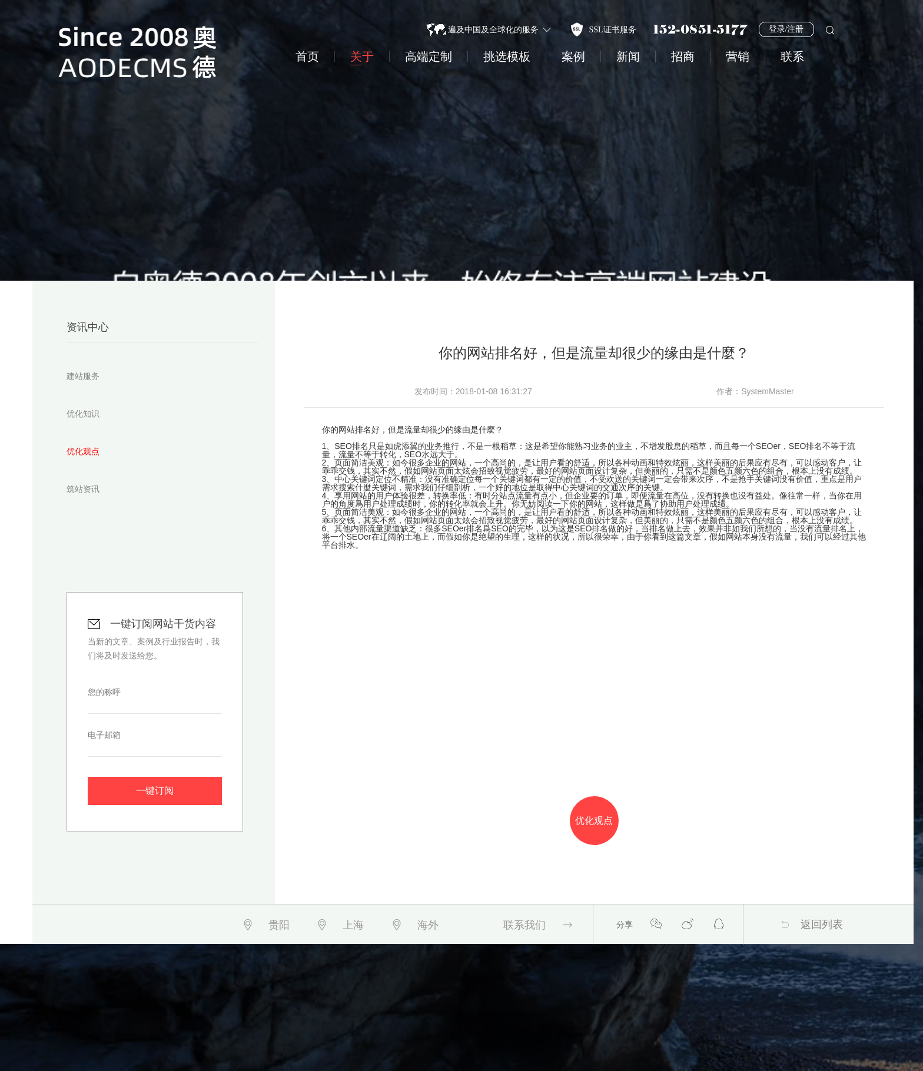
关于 (362, 56)
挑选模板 (506, 56)
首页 (307, 56)
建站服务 (83, 376)
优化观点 (83, 451)
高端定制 (428, 56)
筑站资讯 (83, 489)
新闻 (628, 56)
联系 (792, 56)
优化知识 (83, 414)
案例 (573, 56)
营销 (737, 56)
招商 (683, 56)
